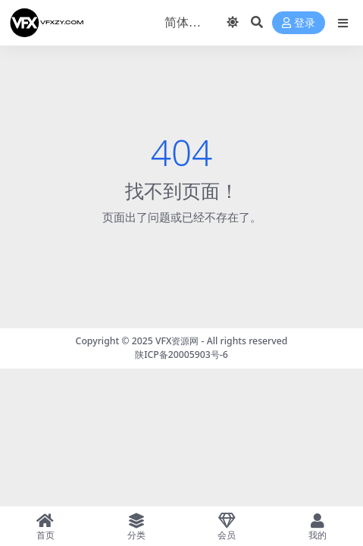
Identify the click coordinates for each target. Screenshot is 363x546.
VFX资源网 (177, 340)
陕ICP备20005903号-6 (181, 354)
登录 (298, 23)
